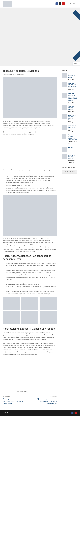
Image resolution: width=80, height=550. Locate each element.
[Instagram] (60, 3)
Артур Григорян (7, 74)
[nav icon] (11, 36)
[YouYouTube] (76, 413)
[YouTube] (63, 3)
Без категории (19, 74)
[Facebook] (57, 3)
